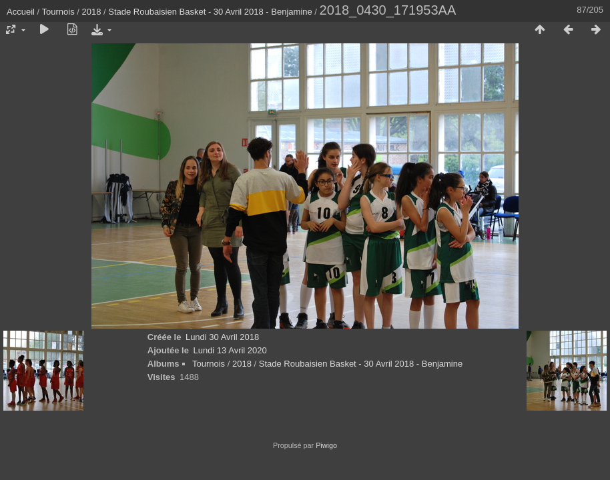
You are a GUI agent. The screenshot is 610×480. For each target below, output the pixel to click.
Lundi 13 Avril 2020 (229, 350)
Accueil (21, 12)
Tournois (58, 12)
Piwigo (326, 445)
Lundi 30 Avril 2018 (222, 337)
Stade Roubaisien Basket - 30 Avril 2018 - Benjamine (210, 12)
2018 (91, 12)
